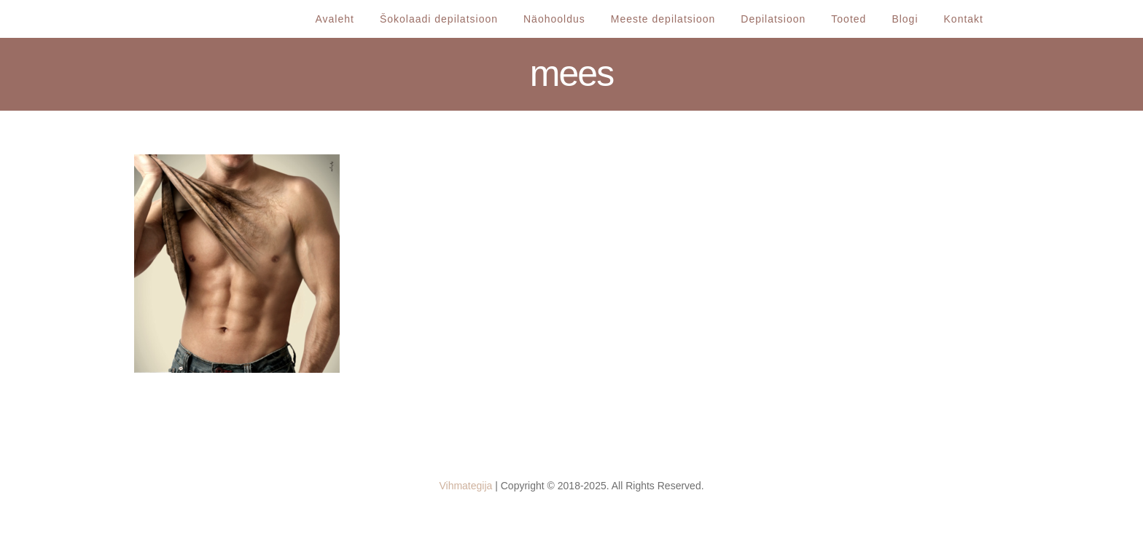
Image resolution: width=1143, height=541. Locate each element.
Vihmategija (465, 485)
